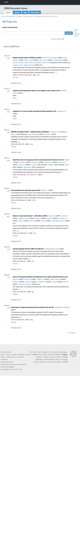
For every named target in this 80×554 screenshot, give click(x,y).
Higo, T (67, 165)
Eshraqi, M (16, 282)
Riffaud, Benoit (58, 60)
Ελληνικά (58, 354)
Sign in (66, 3)
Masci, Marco (43, 60)
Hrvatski (52, 357)
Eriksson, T (44, 190)
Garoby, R (38, 218)
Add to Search (56, 39)
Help (25, 12)
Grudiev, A (23, 162)
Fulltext (13, 147)
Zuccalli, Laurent (18, 63)
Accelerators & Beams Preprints (42, 16)
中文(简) (58, 362)
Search (8, 12)
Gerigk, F (49, 218)
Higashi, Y (51, 165)
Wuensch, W (62, 162)
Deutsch (51, 354)
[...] (55, 72)
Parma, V (32, 221)
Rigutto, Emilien (29, 65)
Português (64, 359)
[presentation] (32, 215)
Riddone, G (35, 162)
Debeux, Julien (18, 65)
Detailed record (16, 83)
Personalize (35, 12)
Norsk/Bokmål (49, 359)
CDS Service (14, 364)
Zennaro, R (21, 165)
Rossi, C (43, 221)
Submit (17, 12)
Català (45, 354)
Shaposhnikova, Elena (52, 249)
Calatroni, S (64, 216)
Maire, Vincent (28, 63)
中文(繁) (65, 362)
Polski (57, 359)
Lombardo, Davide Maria (42, 63)
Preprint (15, 177)
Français (45, 357)
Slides (15, 98)
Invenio (11, 362)
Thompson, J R (54, 132)
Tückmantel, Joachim (58, 221)
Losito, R (21, 221)
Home (2, 16)
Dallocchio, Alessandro (50, 58)
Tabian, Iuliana (28, 60)
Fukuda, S (34, 165)
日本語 (65, 357)
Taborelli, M (48, 162)
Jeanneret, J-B (61, 111)
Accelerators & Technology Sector (24, 16)
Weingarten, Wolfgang (62, 307)
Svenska (51, 362)
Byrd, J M (13, 134)
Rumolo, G (47, 134)
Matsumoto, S (27, 167)
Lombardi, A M (62, 218)
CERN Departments (10, 16)
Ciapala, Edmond (23, 218)
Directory (73, 3)
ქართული (39, 359)
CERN (6, 2)
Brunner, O (52, 216)
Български (38, 354)
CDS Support (10, 367)
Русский (36, 362)
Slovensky (43, 362)
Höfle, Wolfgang (33, 134)
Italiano (59, 357)
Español (39, 357)
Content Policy (11, 357)
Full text (15, 77)
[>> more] (71, 333)
